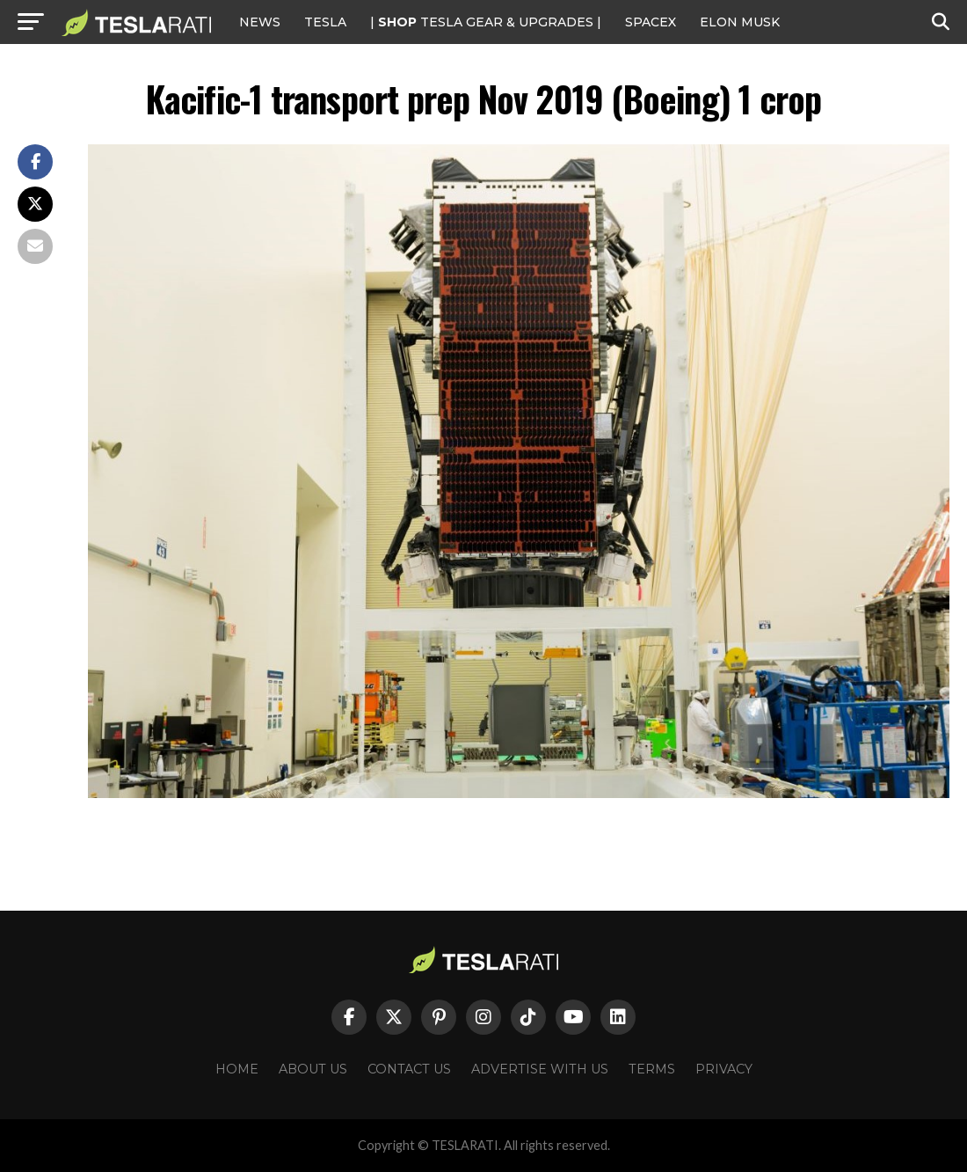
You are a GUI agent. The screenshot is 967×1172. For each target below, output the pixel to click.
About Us (313, 1069)
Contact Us (409, 1069)
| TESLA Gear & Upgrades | (485, 22)
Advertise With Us (539, 1069)
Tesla (325, 22)
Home (236, 1069)
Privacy (724, 1069)
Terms (652, 1069)
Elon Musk (740, 22)
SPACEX (650, 22)
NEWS (259, 22)
